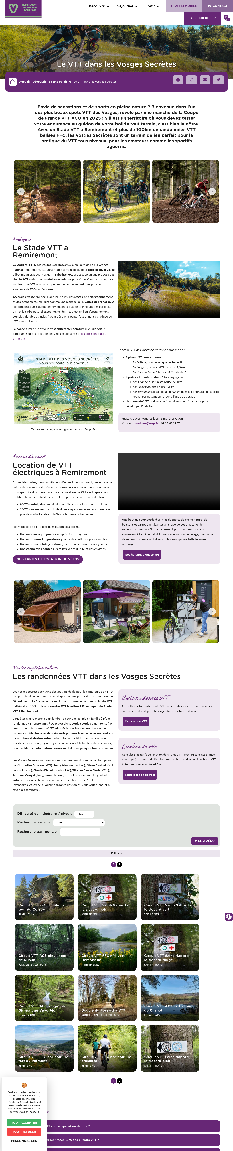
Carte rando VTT (136, 721)
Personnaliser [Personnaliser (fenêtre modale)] (24, 1141)
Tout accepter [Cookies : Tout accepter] (24, 1122)
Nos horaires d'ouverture (142, 554)
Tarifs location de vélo (140, 775)
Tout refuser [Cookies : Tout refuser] (24, 1131)
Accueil (24, 81)
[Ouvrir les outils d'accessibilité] (229, 917)
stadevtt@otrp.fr (146, 423)
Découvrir (99, 6)
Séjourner (127, 6)
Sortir (152, 6)
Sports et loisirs (60, 81)
